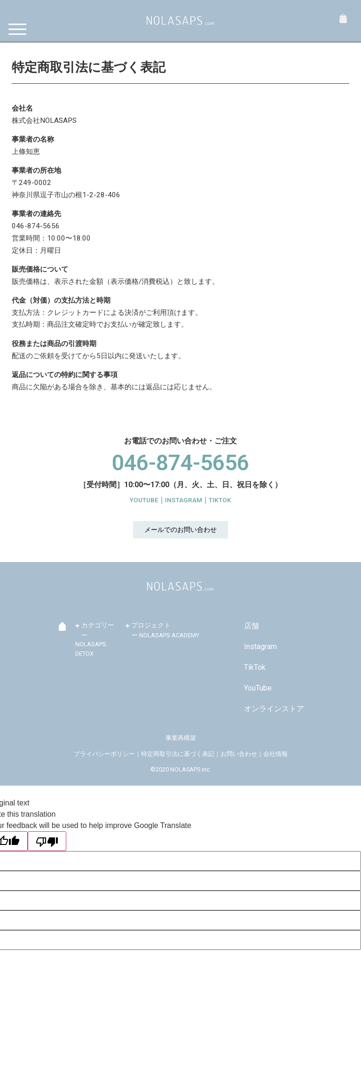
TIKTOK (220, 500)
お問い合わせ (238, 753)
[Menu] (20, 29)
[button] (180, 530)
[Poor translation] (47, 841)
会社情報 (275, 753)
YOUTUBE (144, 500)
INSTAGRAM (183, 500)
